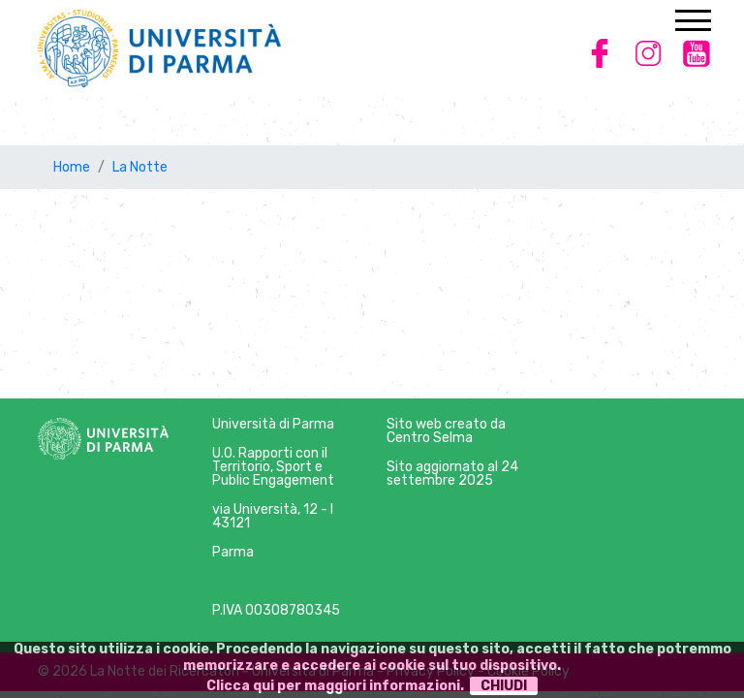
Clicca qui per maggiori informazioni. (335, 686)
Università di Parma (273, 424)
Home (71, 167)
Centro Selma (430, 437)
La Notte (140, 167)
